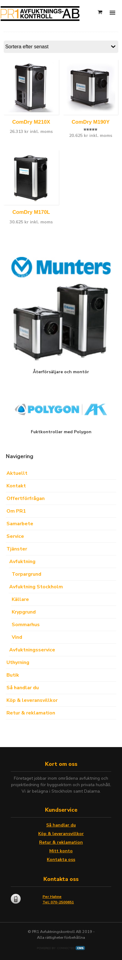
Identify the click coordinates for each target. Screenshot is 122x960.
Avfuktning (22, 561)
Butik (12, 675)
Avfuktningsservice (32, 649)
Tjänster (16, 549)
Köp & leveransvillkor (32, 700)
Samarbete (19, 523)
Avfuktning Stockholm (36, 586)
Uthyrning (17, 662)
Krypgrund (24, 612)
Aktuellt (16, 473)
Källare (20, 599)
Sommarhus (26, 624)
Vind (17, 637)
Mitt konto (61, 851)
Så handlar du (22, 687)
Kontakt (16, 485)
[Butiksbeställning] (61, 47)
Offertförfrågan (25, 498)
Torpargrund (26, 574)
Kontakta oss (61, 859)
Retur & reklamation (30, 713)
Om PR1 (16, 511)
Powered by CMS (61, 948)
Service (15, 536)
